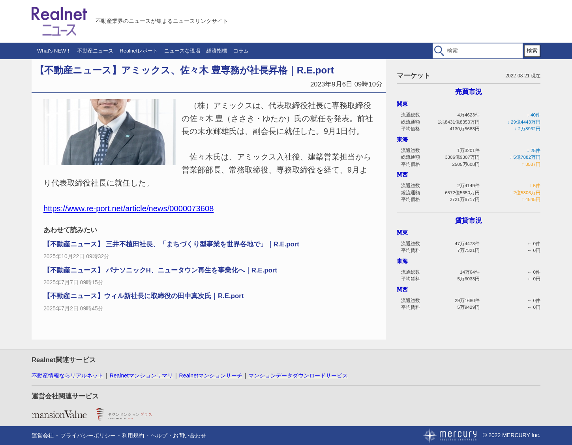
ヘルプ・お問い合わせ (178, 435)
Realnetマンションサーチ (210, 375)
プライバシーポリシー (88, 435)
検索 (532, 50)
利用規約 (133, 435)
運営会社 (43, 435)
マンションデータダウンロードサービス (298, 375)
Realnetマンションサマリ (141, 375)
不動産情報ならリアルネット (67, 375)
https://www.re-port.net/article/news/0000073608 (128, 208)
